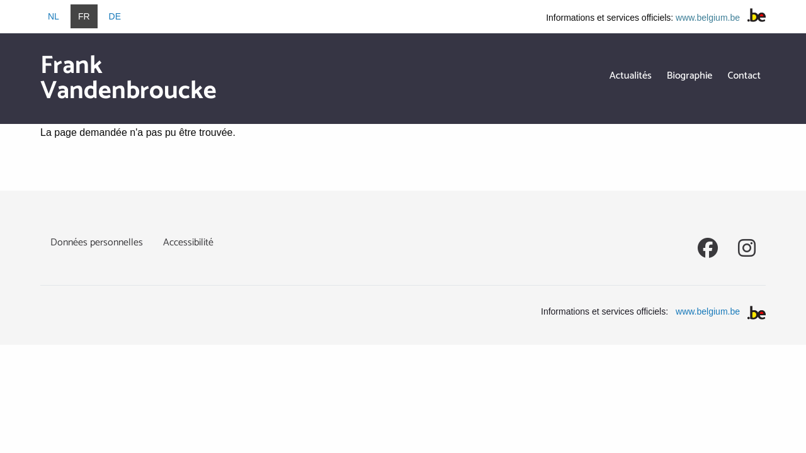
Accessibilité (188, 242)
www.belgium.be (708, 18)
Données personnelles (96, 242)
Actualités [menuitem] (631, 75)
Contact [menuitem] (744, 75)
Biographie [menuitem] (690, 75)
